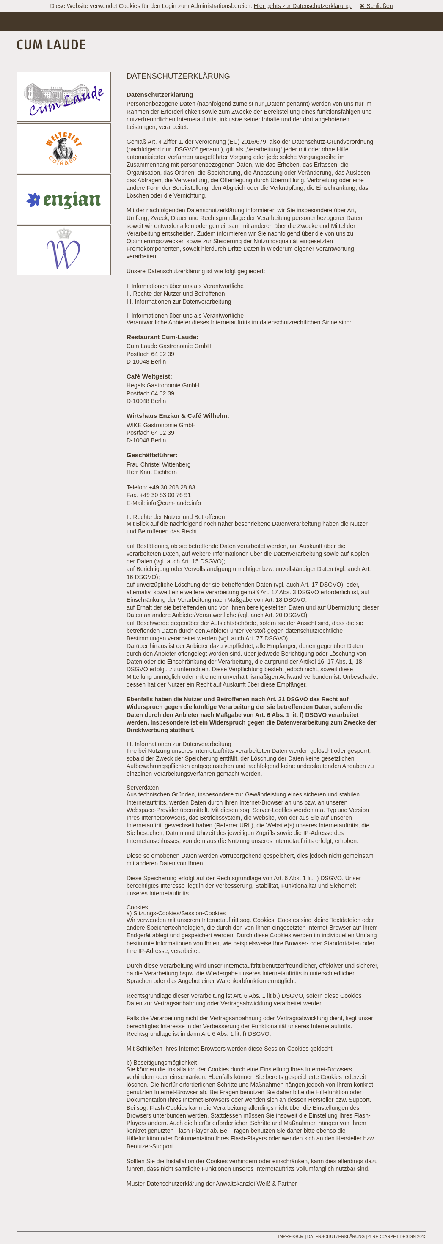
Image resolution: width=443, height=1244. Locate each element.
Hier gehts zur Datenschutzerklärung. (303, 6)
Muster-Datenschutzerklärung (165, 1183)
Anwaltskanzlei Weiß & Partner (256, 1183)
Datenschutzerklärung (336, 1236)
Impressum (291, 1236)
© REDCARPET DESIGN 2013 (397, 1236)
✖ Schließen (376, 6)
